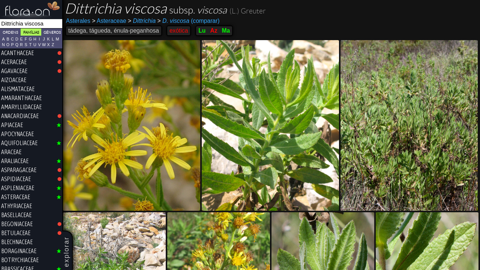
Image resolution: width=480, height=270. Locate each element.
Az (213, 30)
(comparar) (188, 21)
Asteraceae (109, 21)
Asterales (78, 21)
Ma (226, 30)
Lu (202, 30)
